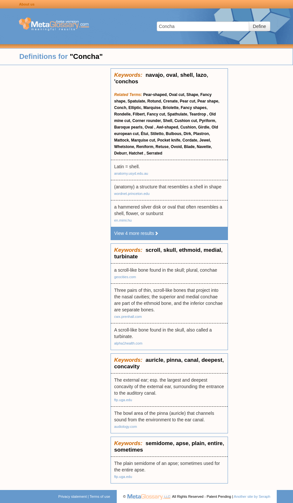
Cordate (189, 140)
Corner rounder (146, 120)
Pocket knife (168, 140)
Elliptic (134, 107)
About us (26, 4)
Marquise (152, 107)
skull (169, 250)
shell (186, 75)
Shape (192, 94)
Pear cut (187, 101)
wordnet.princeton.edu (132, 194)
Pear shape (207, 101)
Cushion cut (185, 120)
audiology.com (125, 426)
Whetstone (124, 146)
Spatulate (136, 101)
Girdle (203, 127)
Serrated (154, 153)
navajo (154, 75)
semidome (159, 443)
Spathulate (177, 114)
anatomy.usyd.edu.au (131, 173)
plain (198, 443)
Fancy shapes (193, 107)
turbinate (126, 256)
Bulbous (173, 133)
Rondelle (122, 114)
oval (171, 75)
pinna (173, 360)
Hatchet (136, 153)
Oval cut (176, 94)
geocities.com (125, 277)
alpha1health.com (128, 343)
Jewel (204, 140)
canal (191, 360)
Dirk (187, 133)
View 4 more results (136, 233)
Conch (120, 107)
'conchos (126, 81)
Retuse (161, 146)
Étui (144, 133)
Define (259, 26)
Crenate (170, 101)
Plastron (201, 133)
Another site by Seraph (252, 496)
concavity (127, 366)
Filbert (139, 114)
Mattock (121, 140)
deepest (211, 360)
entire (214, 443)
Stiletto (157, 133)
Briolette (171, 107)
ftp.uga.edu (123, 400)
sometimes (128, 450)
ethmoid (189, 250)
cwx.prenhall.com (128, 317)
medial (212, 250)
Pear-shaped (155, 94)
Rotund (154, 101)
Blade (189, 146)
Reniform (144, 146)
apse (182, 443)
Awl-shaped (167, 127)
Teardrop (198, 114)
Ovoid (176, 146)
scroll (152, 250)
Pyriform (207, 120)
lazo (201, 75)
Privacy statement (72, 496)
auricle (154, 360)
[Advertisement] (55, 166)
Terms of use (100, 496)
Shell (167, 120)
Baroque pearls (128, 127)
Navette (204, 146)
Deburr (120, 153)
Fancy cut (156, 114)
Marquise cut (143, 140)
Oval (149, 127)
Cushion (188, 127)
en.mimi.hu (123, 220)
